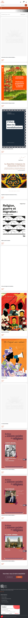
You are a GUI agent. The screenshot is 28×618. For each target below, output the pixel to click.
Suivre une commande (5, 601)
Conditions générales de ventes (6, 598)
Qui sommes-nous (4, 600)
